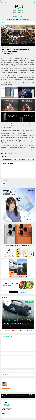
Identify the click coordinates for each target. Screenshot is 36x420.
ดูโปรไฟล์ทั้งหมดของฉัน (6, 390)
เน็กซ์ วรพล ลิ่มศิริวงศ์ (6, 388)
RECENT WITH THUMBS (7, 336)
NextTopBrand (18, 16)
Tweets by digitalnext (18, 293)
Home (2, 47)
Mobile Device (6, 47)
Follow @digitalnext (23, 292)
